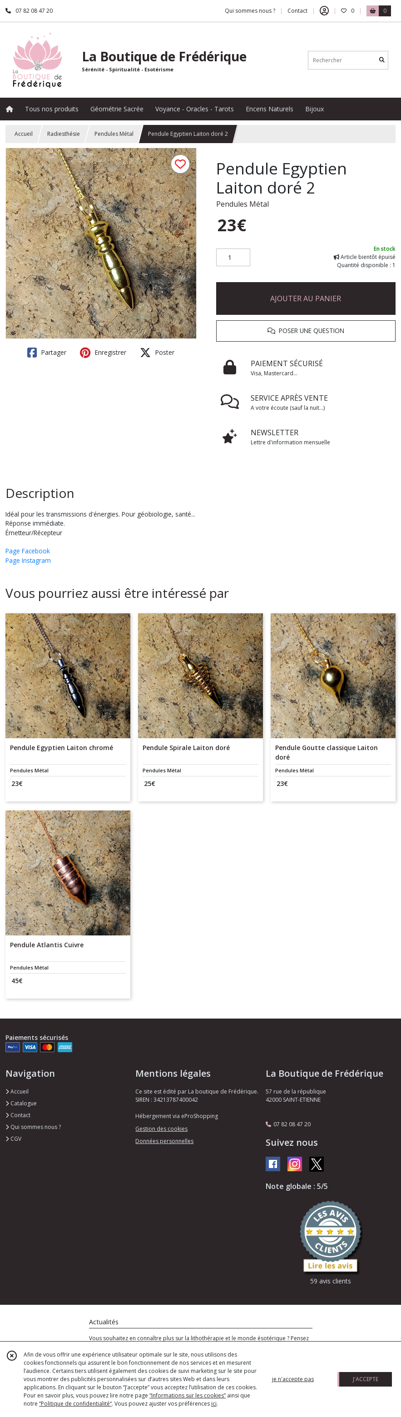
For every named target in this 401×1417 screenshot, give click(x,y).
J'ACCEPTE (365, 1379)
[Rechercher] (382, 60)
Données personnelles (164, 1141)
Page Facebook (27, 551)
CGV (13, 1139)
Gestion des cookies (161, 1129)
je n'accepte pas (293, 1379)
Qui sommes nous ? (33, 1127)
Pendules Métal (114, 134)
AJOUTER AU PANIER (305, 298)
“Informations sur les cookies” (187, 1395)
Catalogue (21, 1103)
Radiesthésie (63, 134)
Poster (157, 352)
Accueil (24, 134)
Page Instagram (28, 560)
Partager (46, 352)
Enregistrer (103, 352)
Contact (297, 11)
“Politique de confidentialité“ (75, 1403)
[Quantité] (233, 258)
